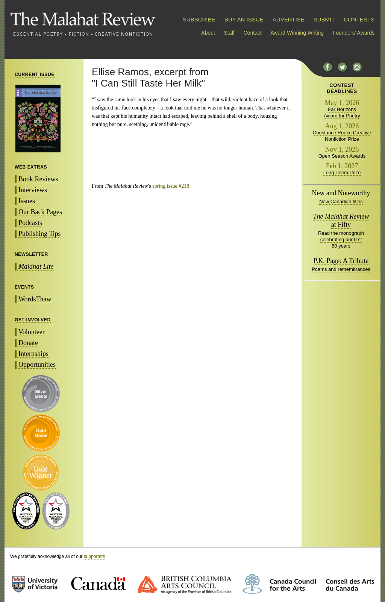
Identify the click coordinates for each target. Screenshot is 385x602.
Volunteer (31, 332)
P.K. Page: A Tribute (341, 261)
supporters (94, 556)
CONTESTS (359, 19)
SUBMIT (324, 19)
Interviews (32, 190)
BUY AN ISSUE (244, 19)
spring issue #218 (170, 186)
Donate (28, 343)
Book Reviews (38, 179)
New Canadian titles (341, 201)
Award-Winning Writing (297, 33)
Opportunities (37, 364)
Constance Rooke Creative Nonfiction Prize (342, 136)
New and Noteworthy (341, 193)
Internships (33, 353)
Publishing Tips (39, 233)
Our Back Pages (40, 212)
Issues (26, 201)
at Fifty (341, 220)
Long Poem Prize (342, 172)
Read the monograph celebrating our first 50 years (341, 239)
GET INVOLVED (33, 319)
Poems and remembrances (341, 269)
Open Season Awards (342, 156)
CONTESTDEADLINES (342, 88)
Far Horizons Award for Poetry (342, 112)
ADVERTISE (289, 19)
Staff (229, 33)
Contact (253, 33)
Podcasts (30, 223)
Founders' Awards (353, 33)
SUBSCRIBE (199, 19)
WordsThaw (35, 299)
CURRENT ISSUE (35, 74)
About (208, 33)
